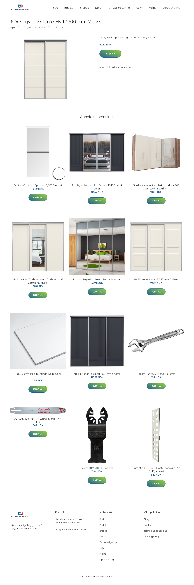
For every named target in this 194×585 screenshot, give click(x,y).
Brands (84, 9)
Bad (55, 9)
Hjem (13, 30)
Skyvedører (149, 40)
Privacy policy (151, 539)
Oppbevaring (171, 9)
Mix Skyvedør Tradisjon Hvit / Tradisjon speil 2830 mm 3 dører (38, 284)
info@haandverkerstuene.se (70, 532)
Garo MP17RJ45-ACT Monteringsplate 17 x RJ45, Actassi (156, 473)
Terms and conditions (155, 533)
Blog (146, 522)
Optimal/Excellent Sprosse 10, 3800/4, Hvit (38, 188)
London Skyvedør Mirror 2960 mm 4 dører (97, 282)
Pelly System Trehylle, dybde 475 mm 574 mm (38, 378)
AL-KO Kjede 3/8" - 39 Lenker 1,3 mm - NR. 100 (37, 423)
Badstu (68, 9)
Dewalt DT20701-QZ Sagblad (97, 471)
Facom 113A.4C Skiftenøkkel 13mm (156, 376)
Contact (148, 528)
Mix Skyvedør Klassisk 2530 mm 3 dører (156, 282)
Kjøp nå (110, 56)
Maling (152, 9)
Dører (99, 9)
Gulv (139, 9)
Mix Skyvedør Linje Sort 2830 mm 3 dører (97, 376)
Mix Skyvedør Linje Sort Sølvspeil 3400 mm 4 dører (97, 190)
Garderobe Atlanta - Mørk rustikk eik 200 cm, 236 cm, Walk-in (156, 190)
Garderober (135, 40)
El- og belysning (119, 9)
